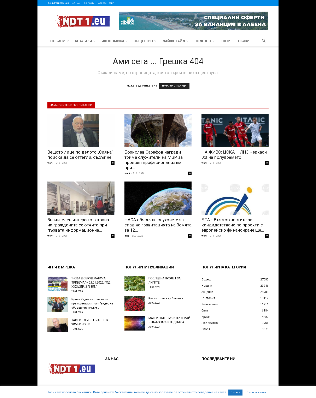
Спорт (226, 41)
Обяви (244, 41)
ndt (126, 235)
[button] (264, 41)
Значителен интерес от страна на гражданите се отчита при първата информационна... (78, 225)
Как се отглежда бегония (165, 298)
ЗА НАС (76, 2)
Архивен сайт (106, 2)
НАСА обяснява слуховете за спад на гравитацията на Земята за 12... (158, 225)
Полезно (204, 41)
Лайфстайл (175, 41)
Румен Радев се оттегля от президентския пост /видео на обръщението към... (92, 303)
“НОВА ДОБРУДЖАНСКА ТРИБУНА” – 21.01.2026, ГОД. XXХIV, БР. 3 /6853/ (91, 282)
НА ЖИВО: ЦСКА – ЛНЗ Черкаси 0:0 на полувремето (234, 155)
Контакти (89, 2)
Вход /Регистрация (58, 2)
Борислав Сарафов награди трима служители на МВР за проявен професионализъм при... (153, 160)
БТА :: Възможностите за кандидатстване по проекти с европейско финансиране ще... (232, 225)
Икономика (114, 41)
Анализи (85, 41)
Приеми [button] (235, 392)
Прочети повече (256, 392)
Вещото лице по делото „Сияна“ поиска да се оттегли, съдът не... (81, 155)
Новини (59, 41)
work (50, 162)
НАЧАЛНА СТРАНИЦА (174, 85)
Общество (145, 41)
